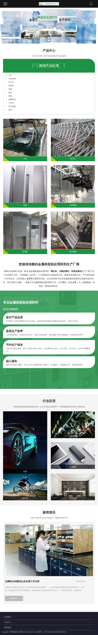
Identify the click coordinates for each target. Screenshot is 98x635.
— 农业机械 (10, 106)
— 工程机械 (10, 79)
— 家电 (8, 92)
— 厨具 (8, 110)
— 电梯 (8, 89)
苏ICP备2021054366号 (51, 632)
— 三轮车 (9, 103)
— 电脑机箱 (10, 99)
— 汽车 (8, 75)
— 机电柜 (9, 86)
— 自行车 (9, 82)
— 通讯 (8, 96)
